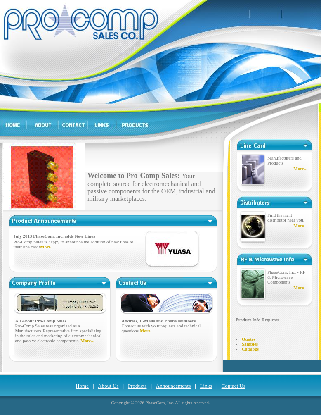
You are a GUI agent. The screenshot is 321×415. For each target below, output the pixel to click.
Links (206, 386)
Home (82, 386)
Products (137, 386)
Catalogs (250, 348)
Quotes (248, 338)
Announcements (173, 386)
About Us (108, 386)
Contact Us (233, 386)
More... (47, 246)
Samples (250, 343)
